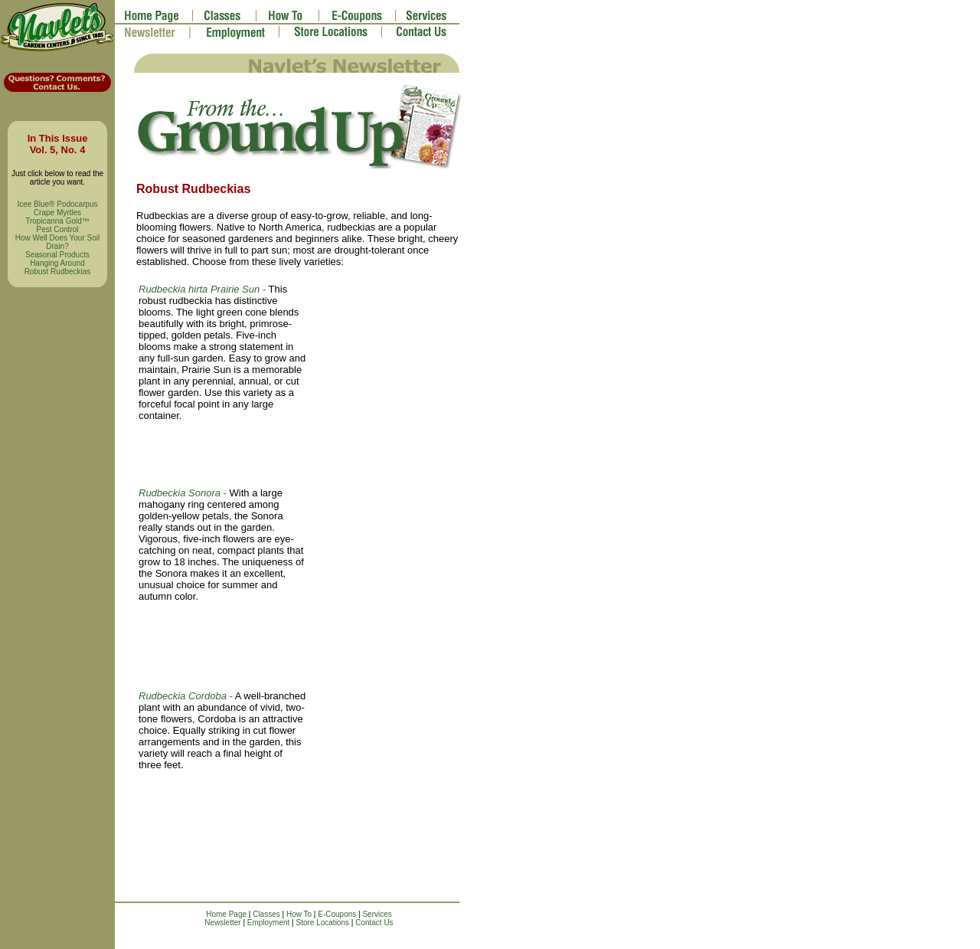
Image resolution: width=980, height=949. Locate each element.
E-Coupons (337, 914)
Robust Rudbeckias (57, 271)
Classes (266, 914)
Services (376, 914)
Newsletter (222, 922)
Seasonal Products (57, 254)
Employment (268, 922)
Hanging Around (57, 263)
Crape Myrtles (57, 212)
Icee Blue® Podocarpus (57, 204)
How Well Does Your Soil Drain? (57, 242)
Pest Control (57, 229)
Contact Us (374, 922)
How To (299, 914)
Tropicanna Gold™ (57, 221)
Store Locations (323, 922)
